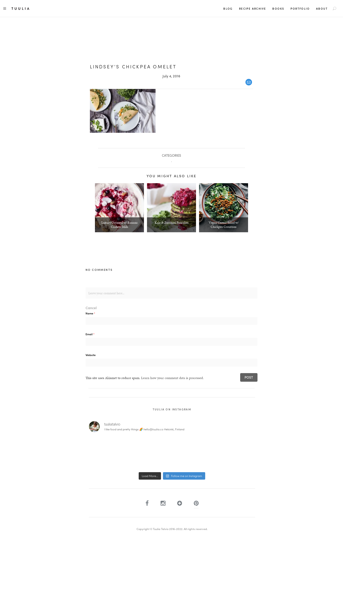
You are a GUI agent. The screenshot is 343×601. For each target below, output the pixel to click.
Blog (228, 9)
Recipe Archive (252, 9)
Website (91, 355)
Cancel (91, 307)
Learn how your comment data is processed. (172, 377)
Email (90, 334)
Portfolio (300, 9)
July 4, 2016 (171, 75)
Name (90, 313)
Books (278, 9)
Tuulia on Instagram (172, 409)
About (322, 9)
